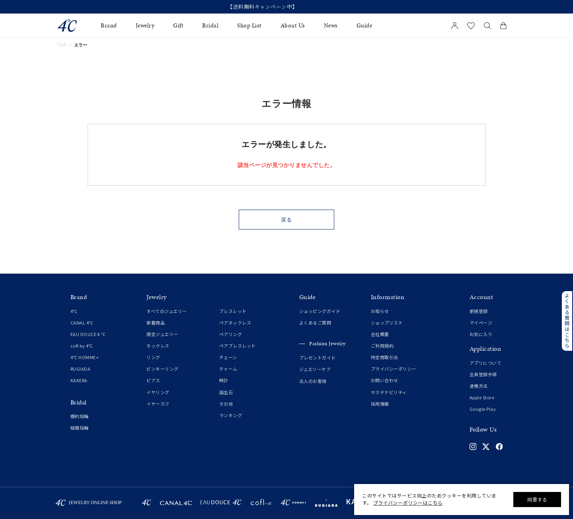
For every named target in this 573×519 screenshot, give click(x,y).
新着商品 (155, 322)
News (331, 25)
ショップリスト (387, 322)
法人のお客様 (313, 381)
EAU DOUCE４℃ (88, 334)
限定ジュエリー (162, 334)
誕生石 (226, 392)
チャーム (228, 368)
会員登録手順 (483, 374)
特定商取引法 (384, 357)
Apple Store (482, 397)
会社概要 (380, 334)
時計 (223, 380)
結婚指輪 (79, 427)
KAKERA (79, 380)
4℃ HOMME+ (84, 357)
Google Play (483, 408)
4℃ (74, 311)
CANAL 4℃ (82, 322)
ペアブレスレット (237, 345)
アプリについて (486, 362)
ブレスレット (233, 311)
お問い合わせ (384, 380)
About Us (293, 25)
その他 (226, 403)
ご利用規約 (382, 345)
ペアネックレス (235, 322)
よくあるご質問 (315, 322)
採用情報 (380, 403)
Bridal (210, 25)
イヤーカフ (158, 403)
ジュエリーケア (315, 369)
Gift (178, 25)
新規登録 (479, 311)
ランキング (230, 415)
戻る (286, 220)
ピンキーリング (162, 368)
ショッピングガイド (320, 311)
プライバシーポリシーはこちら (408, 502)
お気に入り (481, 334)
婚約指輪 (79, 416)
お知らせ (380, 311)
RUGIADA (80, 368)
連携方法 (479, 385)
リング (153, 357)
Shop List (249, 25)
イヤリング (158, 392)
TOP (62, 45)
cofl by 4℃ (81, 345)
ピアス (153, 380)
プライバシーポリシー (394, 368)
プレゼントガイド (317, 357)
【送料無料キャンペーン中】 (286, 7)
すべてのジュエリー (166, 311)
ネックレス (158, 345)
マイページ (481, 322)
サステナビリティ (389, 392)
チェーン (228, 357)
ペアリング (230, 334)
